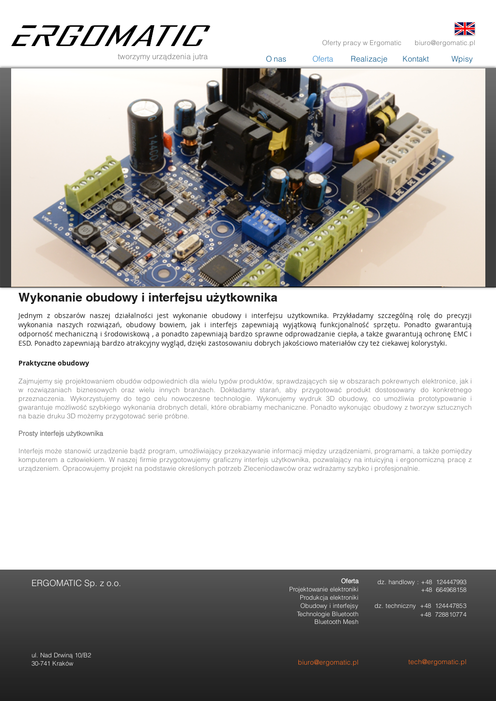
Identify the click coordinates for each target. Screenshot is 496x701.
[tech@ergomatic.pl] (424, 661)
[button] (462, 59)
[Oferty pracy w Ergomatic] (362, 43)
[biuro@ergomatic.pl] (445, 43)
